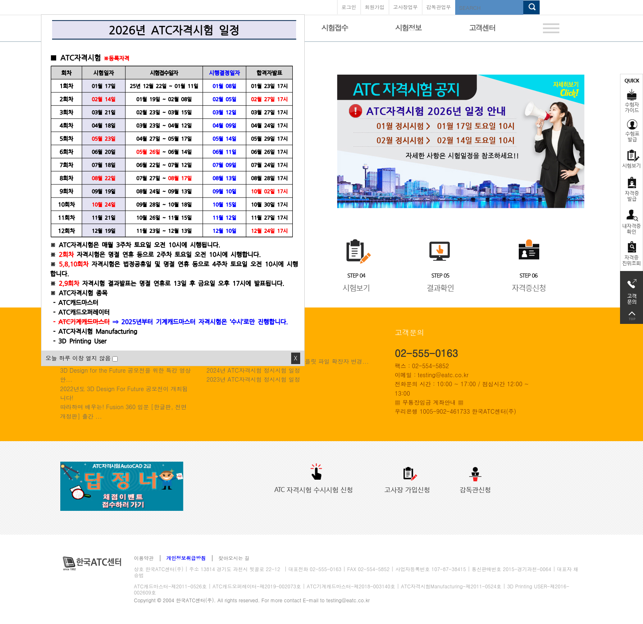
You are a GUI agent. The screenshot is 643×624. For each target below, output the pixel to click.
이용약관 (144, 558)
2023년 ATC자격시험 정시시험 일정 (253, 379)
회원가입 (375, 6)
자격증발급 (631, 188)
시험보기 (631, 158)
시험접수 (335, 28)
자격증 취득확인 (631, 221)
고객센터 (482, 28)
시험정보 (408, 28)
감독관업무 (438, 6)
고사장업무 (405, 6)
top (631, 316)
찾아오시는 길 (234, 558)
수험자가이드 (631, 95)
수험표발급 (631, 130)
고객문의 (631, 289)
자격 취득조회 (631, 254)
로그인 (349, 6)
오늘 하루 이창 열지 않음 (78, 358)
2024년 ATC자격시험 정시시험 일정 (253, 370)
